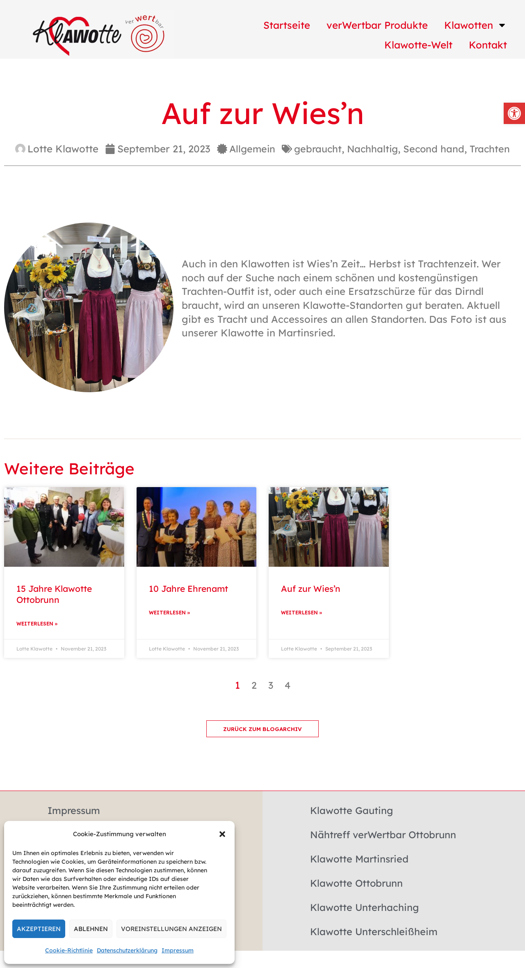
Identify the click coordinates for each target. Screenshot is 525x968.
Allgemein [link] (250, 149)
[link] (514, 113)
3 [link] (270, 685)
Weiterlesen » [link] (37, 624)
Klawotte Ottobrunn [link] (357, 884)
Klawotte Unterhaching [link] (365, 908)
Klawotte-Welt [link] (418, 45)
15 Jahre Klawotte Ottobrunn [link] (54, 594)
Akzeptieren (39, 929)
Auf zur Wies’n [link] (310, 588)
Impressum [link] (178, 950)
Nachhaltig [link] (373, 149)
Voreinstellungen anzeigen (171, 929)
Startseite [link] (286, 25)
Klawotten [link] (475, 25)
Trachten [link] (493, 149)
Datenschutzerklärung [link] (127, 950)
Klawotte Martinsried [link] (360, 859)
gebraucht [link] (317, 149)
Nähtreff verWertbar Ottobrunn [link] (385, 835)
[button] (222, 834)
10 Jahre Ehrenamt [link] (188, 588)
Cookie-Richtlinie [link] (69, 950)
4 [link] (288, 685)
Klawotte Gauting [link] (352, 811)
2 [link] (253, 685)
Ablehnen (91, 929)
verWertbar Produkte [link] (377, 25)
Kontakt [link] (488, 45)
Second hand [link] (436, 149)
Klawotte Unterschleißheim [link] (375, 932)
